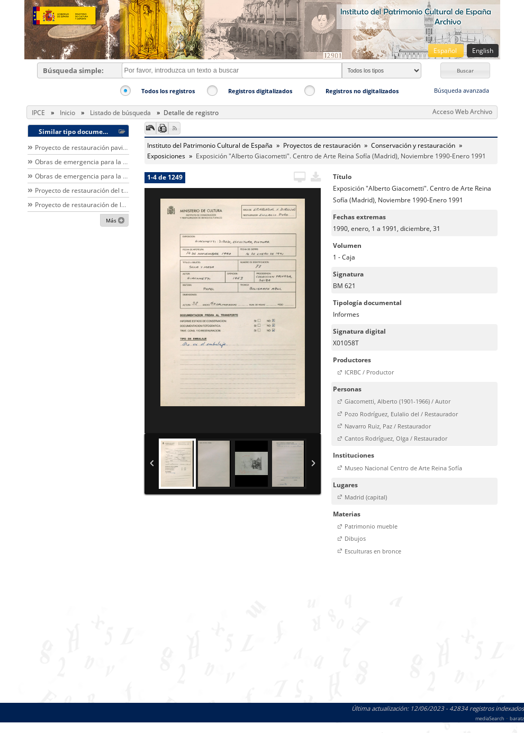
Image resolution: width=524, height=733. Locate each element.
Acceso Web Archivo (462, 111)
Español (445, 51)
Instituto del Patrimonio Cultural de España (210, 145)
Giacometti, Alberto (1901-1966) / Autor (397, 401)
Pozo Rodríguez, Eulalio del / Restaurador (401, 414)
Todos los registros (168, 91)
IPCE (38, 113)
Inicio (67, 113)
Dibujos (355, 538)
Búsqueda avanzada (461, 90)
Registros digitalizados (260, 91)
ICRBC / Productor (369, 372)
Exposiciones (166, 156)
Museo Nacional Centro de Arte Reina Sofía (403, 468)
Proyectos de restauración (321, 145)
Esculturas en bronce (373, 551)
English (482, 51)
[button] (465, 70)
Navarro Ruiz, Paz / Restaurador (388, 426)
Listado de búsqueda (120, 113)
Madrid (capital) (366, 497)
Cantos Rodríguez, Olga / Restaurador (396, 438)
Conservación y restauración (413, 145)
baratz (517, 718)
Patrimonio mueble (371, 526)
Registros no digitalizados (362, 91)
